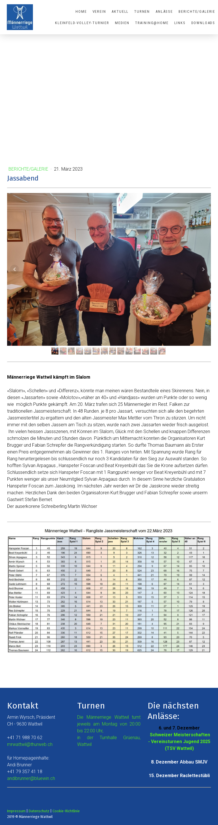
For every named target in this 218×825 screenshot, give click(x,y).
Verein (99, 11)
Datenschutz (39, 811)
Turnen (142, 11)
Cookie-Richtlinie (66, 811)
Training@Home (152, 23)
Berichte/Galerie (197, 11)
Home (81, 11)
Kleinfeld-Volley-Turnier (82, 23)
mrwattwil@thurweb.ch (30, 744)
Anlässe (164, 11)
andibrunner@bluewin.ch (31, 778)
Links (180, 23)
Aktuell (120, 11)
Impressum (16, 811)
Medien (122, 23)
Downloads (203, 23)
